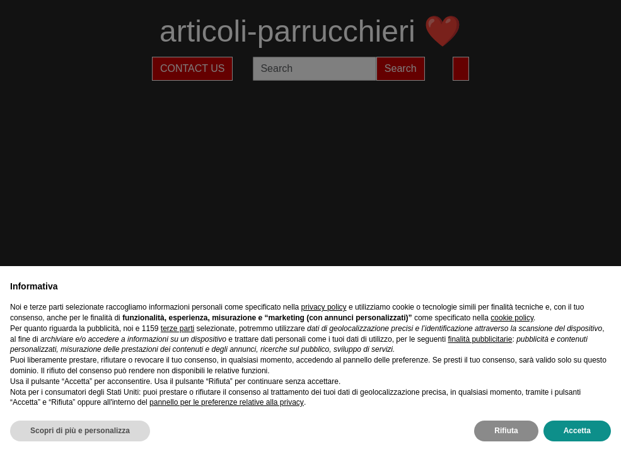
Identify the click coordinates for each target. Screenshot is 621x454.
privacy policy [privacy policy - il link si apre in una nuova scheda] (324, 307)
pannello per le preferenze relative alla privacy (226, 402)
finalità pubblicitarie (480, 339)
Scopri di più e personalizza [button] (80, 430)
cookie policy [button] (511, 317)
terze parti (177, 328)
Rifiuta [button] (506, 430)
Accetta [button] (577, 430)
